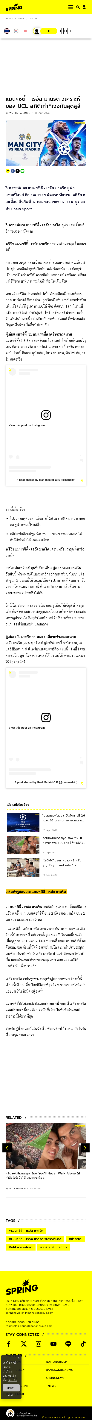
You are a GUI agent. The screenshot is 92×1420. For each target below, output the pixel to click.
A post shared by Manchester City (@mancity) (46, 479)
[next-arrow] (85, 1147)
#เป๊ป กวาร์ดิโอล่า (21, 1247)
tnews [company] (51, 1386)
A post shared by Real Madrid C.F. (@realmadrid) (46, 782)
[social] (9, 1344)
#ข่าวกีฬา (75, 1239)
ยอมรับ (11, 1387)
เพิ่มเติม (12, 1380)
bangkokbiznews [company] (59, 1370)
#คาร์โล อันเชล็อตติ (53, 1247)
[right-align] (77, 7)
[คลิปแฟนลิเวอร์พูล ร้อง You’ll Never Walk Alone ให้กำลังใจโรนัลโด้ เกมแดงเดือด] (46, 1146)
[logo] (14, 7)
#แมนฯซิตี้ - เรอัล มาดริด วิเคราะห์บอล (35, 1239)
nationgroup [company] (56, 1362)
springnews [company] (55, 1378)
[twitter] (18, 171)
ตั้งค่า (11, 1395)
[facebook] (13, 171)
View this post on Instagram (27, 425)
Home (9, 18)
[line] (22, 171)
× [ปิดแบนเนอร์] (18, 1358)
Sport (33, 18)
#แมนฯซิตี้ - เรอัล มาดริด (26, 1231)
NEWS (21, 18)
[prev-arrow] (7, 1147)
